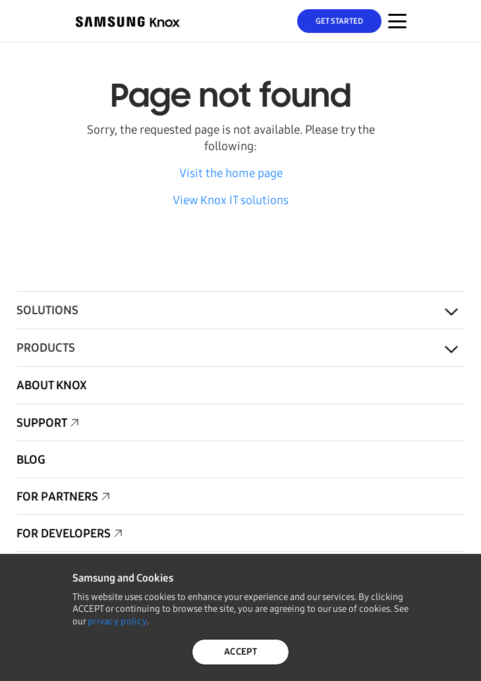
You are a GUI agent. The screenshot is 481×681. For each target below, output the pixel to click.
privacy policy (117, 621)
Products (45, 347)
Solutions (47, 310)
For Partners (57, 496)
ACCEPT (240, 651)
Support (41, 423)
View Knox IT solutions (231, 200)
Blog (30, 459)
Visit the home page (231, 173)
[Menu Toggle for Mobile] (397, 21)
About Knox (51, 385)
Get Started (340, 21)
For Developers (63, 533)
